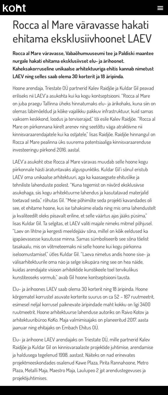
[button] (160, 7)
